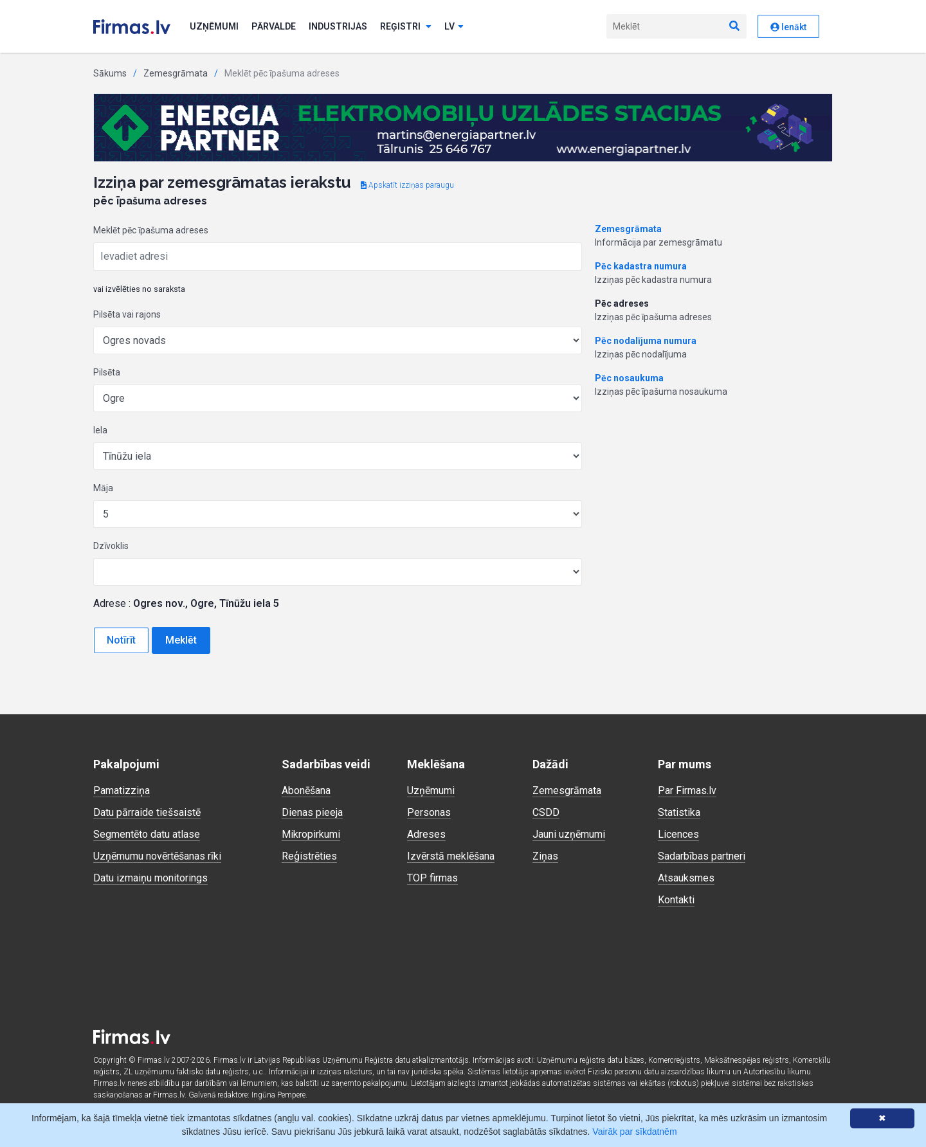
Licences (678, 834)
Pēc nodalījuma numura (645, 341)
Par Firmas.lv (687, 790)
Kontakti (676, 900)
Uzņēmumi (214, 26)
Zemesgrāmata (175, 73)
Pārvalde (273, 26)
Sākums (110, 73)
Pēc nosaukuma (629, 378)
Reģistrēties (309, 856)
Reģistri (405, 26)
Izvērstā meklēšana (451, 856)
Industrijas (338, 26)
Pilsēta (106, 372)
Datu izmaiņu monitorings (150, 878)
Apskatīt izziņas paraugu (407, 185)
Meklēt (181, 640)
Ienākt (788, 27)
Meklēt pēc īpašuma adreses (150, 230)
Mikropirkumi (311, 834)
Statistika (679, 812)
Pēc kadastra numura (641, 266)
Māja (103, 488)
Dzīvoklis (111, 546)
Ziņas (545, 856)
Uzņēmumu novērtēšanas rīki (157, 856)
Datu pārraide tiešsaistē (147, 812)
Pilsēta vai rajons (127, 314)
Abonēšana (306, 790)
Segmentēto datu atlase (146, 834)
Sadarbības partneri (701, 856)
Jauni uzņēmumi (568, 834)
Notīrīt (121, 640)
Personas (429, 812)
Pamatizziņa (121, 790)
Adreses (426, 834)
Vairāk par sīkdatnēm (634, 1131)
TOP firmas (432, 878)
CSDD (545, 812)
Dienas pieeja (312, 812)
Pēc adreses (622, 303)
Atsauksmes (686, 878)
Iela (100, 430)
